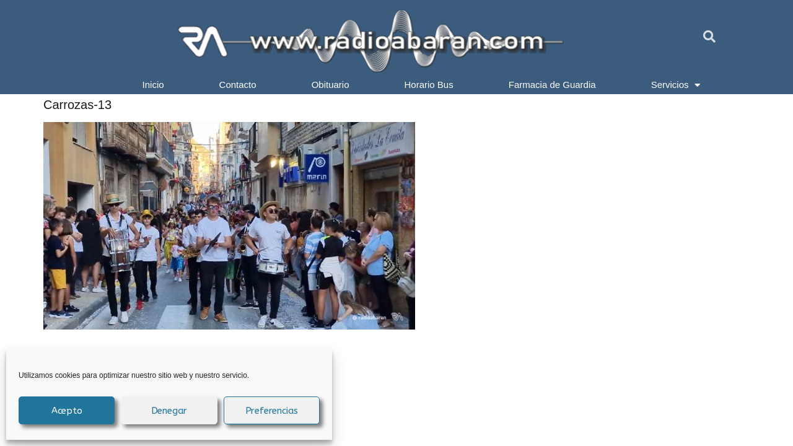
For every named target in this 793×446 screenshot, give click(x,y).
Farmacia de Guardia (552, 84)
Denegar (169, 410)
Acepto (66, 410)
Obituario (330, 84)
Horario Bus (429, 84)
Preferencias (272, 410)
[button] (709, 36)
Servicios (676, 85)
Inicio (153, 84)
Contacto (237, 84)
